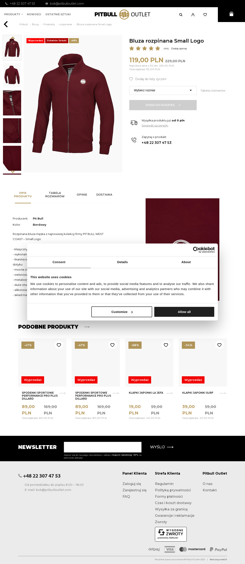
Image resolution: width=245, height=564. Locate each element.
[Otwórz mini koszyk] (231, 14)
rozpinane (65, 24)
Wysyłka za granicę (171, 509)
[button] (194, 14)
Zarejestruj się (134, 490)
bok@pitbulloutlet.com (65, 4)
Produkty (13, 14)
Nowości (34, 14)
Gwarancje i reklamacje (174, 516)
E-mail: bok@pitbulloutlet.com (48, 490)
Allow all (184, 312)
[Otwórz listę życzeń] (206, 14)
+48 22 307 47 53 (20, 4)
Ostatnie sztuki (58, 14)
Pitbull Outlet (215, 473)
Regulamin (164, 484)
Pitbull (23, 24)
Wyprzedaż (33, 380)
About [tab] (186, 262)
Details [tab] (122, 262)
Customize (122, 312)
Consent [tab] (59, 262)
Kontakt (210, 490)
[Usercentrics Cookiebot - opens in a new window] (196, 250)
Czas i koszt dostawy (173, 503)
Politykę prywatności (173, 490)
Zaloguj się (131, 484)
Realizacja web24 (218, 559)
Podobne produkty (53, 327)
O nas (208, 484)
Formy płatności (169, 497)
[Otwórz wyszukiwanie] (182, 14)
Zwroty (161, 522)
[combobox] (163, 90)
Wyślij (161, 447)
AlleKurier (173, 538)
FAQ (126, 497)
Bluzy (36, 24)
